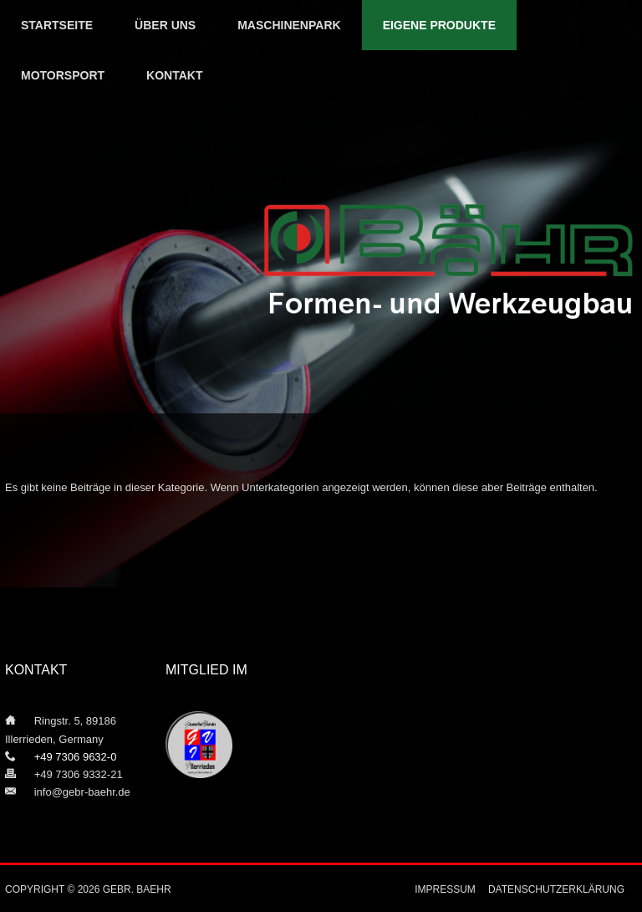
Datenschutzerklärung (556, 889)
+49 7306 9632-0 (66, 757)
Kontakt (174, 75)
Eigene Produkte (439, 25)
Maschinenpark (288, 25)
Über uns (165, 25)
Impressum (445, 889)
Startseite (57, 25)
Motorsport (62, 75)
